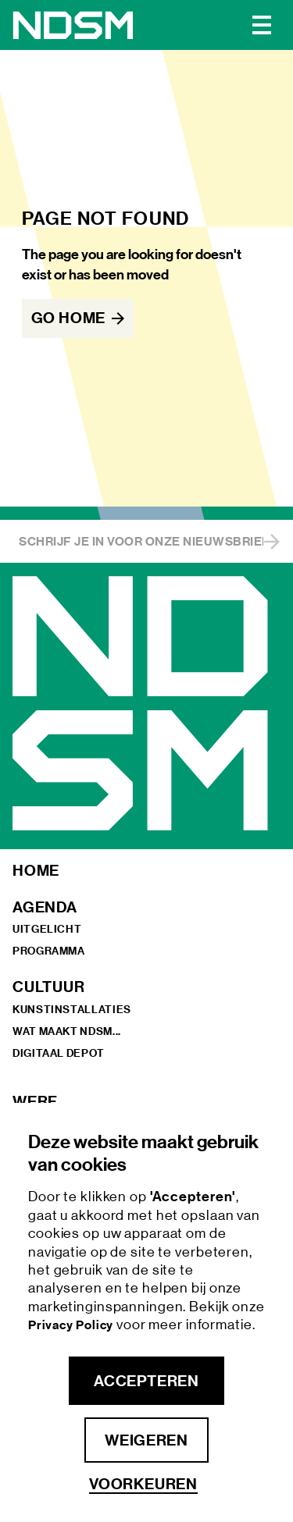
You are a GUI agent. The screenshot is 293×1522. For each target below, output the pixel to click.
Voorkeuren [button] (143, 1484)
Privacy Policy (72, 1325)
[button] (261, 25)
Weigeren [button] (146, 1440)
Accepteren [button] (146, 1380)
